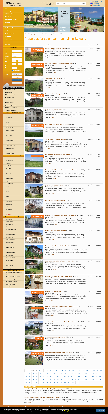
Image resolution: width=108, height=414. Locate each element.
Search (17, 79)
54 (61, 376)
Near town (8, 199)
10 (62, 370)
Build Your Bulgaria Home (11, 107)
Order (6, 74)
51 (51, 376)
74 (54, 379)
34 (68, 373)
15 (80, 370)
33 (65, 373)
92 (40, 382)
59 (79, 376)
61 (86, 376)
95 (51, 382)
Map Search (8, 16)
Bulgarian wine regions (10, 284)
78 (68, 379)
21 (101, 370)
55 (65, 376)
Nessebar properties (10, 231)
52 (54, 376)
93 (44, 382)
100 (69, 382)
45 (29, 376)
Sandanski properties (10, 242)
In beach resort (9, 157)
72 (47, 379)
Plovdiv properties (9, 237)
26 (40, 373)
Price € (6, 61)
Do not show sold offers (16, 71)
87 (100, 379)
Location (7, 56)
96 (54, 382)
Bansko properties (10, 219)
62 (89, 376)
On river (7, 191)
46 (33, 376)
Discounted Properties (11, 19)
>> (77, 382)
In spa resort (8, 173)
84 (89, 379)
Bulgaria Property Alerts (10, 105)
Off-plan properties (10, 153)
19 (94, 370)
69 (36, 379)
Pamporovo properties (10, 234)
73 (51, 379)
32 (61, 373)
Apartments (8, 114)
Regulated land (9, 135)
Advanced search (9, 13)
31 (58, 373)
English (96, 1)
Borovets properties (10, 221)
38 (82, 373)
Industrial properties (10, 148)
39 (86, 373)
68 (33, 379)
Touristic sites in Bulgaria (11, 279)
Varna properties (9, 255)
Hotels (7, 143)
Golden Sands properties (11, 229)
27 (44, 373)
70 (40, 379)
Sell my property (9, 92)
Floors (6, 58)
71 (44, 379)
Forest (7, 150)
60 (82, 376)
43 (100, 373)
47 (36, 376)
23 (29, 373)
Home (6, 8)
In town (7, 196)
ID (5, 67)
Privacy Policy (68, 411)
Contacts (7, 44)
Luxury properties (9, 117)
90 (33, 382)
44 (26, 376)
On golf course (9, 181)
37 (79, 373)
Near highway (9, 209)
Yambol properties (9, 265)
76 (61, 379)
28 (47, 373)
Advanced (17, 82)
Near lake (8, 188)
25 (36, 373)
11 (66, 370)
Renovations (8, 42)
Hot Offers (7, 22)
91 (36, 382)
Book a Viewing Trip (9, 102)
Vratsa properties (9, 262)
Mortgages (8, 36)
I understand (100, 410)
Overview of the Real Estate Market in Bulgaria (13, 273)
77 (65, 379)
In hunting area (9, 204)
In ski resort (8, 168)
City (6, 53)
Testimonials (8, 39)
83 (86, 379)
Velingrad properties (10, 260)
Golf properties (9, 137)
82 (82, 379)
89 (29, 382)
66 (26, 379)
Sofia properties (9, 244)
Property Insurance (10, 33)
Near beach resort (9, 160)
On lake (7, 186)
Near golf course (9, 183)
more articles (8, 286)
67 (29, 379)
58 (75, 376)
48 (40, 376)
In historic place (9, 206)
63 (93, 376)
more (56, 57)
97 (58, 382)
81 (79, 379)
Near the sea (8, 165)
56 (68, 376)
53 (58, 376)
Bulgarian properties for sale (47, 2)
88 (26, 382)
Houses (7, 122)
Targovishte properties (10, 252)
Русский (95, 3)
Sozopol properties (10, 247)
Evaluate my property (10, 89)
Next (73, 382)
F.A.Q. (6, 30)
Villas (7, 125)
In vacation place (9, 211)
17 (87, 370)
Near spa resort (9, 175)
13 (73, 370)
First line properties (10, 130)
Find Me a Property (9, 99)
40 (89, 373)
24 (33, 373)
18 (90, 370)
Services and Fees (10, 27)
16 (83, 370)
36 (75, 373)
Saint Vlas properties (10, 239)
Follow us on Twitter (9, 97)
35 (72, 373)
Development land (10, 119)
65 (100, 376)
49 (44, 376)
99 (65, 382)
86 (96, 379)
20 (97, 370)
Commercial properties (10, 145)
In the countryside (9, 193)
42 (96, 373)
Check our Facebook (10, 94)
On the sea (8, 163)
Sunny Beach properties (11, 249)
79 (72, 379)
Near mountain (9, 214)
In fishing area (9, 201)
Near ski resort (9, 170)
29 (51, 373)
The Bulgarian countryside (11, 281)
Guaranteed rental (10, 140)
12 (69, 370)
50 (47, 376)
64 (96, 376)
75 (58, 379)
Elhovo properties (9, 226)
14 (76, 370)
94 (47, 382)
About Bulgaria (9, 11)
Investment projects (10, 132)
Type (6, 51)
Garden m (7, 65)
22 (26, 373)
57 (72, 376)
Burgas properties (9, 224)
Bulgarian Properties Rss (11, 110)
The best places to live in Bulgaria (13, 276)
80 (75, 379)
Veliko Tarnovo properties (11, 257)
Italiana (95, 5)
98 (61, 382)
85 (93, 379)
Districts (7, 25)
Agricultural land (9, 127)
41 (93, 373)
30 (54, 373)
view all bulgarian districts (11, 267)
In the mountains (9, 178)
